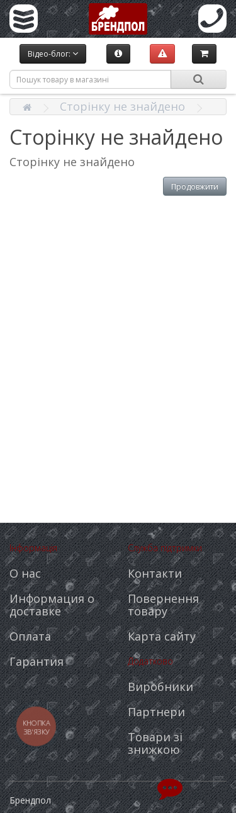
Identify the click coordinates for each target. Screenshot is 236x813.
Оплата (30, 636)
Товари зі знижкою (155, 743)
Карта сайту (162, 636)
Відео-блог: (53, 53)
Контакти (155, 573)
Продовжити (194, 186)
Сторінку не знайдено (122, 106)
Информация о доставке (51, 605)
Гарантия (36, 661)
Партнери (156, 711)
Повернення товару (163, 605)
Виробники (160, 686)
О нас (25, 573)
